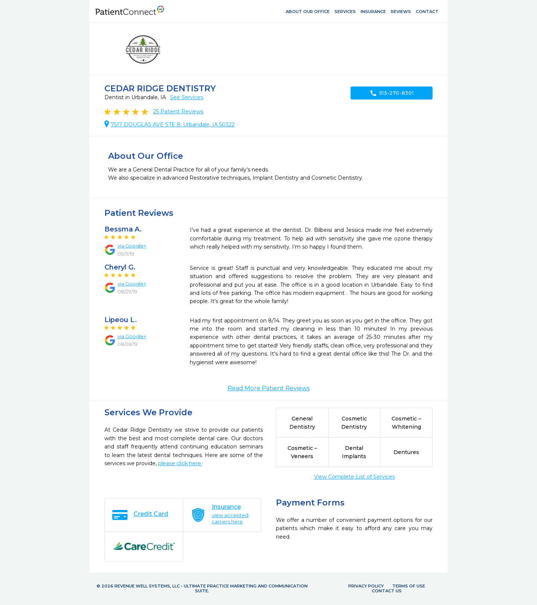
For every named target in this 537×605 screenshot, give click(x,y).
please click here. (180, 463)
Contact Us (387, 590)
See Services (186, 97)
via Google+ (131, 246)
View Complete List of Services (354, 476)
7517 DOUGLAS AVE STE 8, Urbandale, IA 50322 (173, 124)
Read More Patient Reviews (268, 388)
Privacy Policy (366, 586)
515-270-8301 (392, 93)
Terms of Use (408, 586)
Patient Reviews (178, 111)
